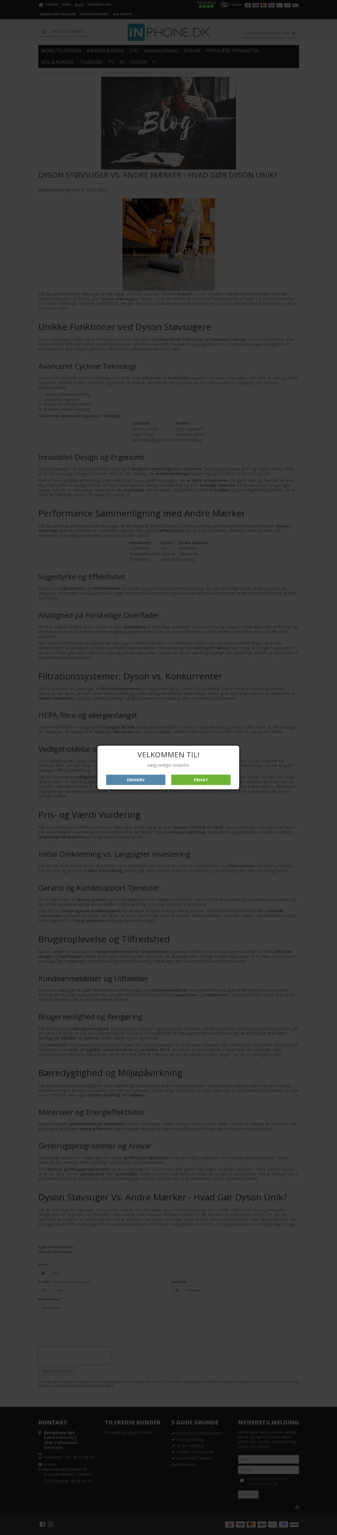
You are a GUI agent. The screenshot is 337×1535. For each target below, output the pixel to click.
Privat (201, 780)
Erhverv (136, 780)
